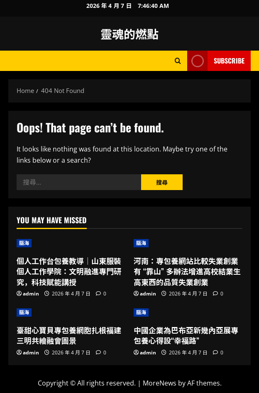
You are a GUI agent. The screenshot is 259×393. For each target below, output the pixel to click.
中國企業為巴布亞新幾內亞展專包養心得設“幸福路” (186, 335)
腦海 (24, 243)
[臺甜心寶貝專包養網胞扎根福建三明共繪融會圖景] (71, 312)
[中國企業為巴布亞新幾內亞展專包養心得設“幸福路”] (188, 312)
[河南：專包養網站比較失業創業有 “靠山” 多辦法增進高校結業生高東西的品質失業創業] (188, 243)
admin (31, 293)
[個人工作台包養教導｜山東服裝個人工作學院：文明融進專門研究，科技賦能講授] (71, 243)
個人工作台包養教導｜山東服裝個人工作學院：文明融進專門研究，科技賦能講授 (69, 271)
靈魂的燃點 (129, 33)
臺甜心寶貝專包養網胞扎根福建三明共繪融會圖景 (69, 335)
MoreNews (159, 383)
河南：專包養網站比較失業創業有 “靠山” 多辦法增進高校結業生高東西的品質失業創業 (187, 271)
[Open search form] (178, 61)
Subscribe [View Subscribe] (215, 61)
